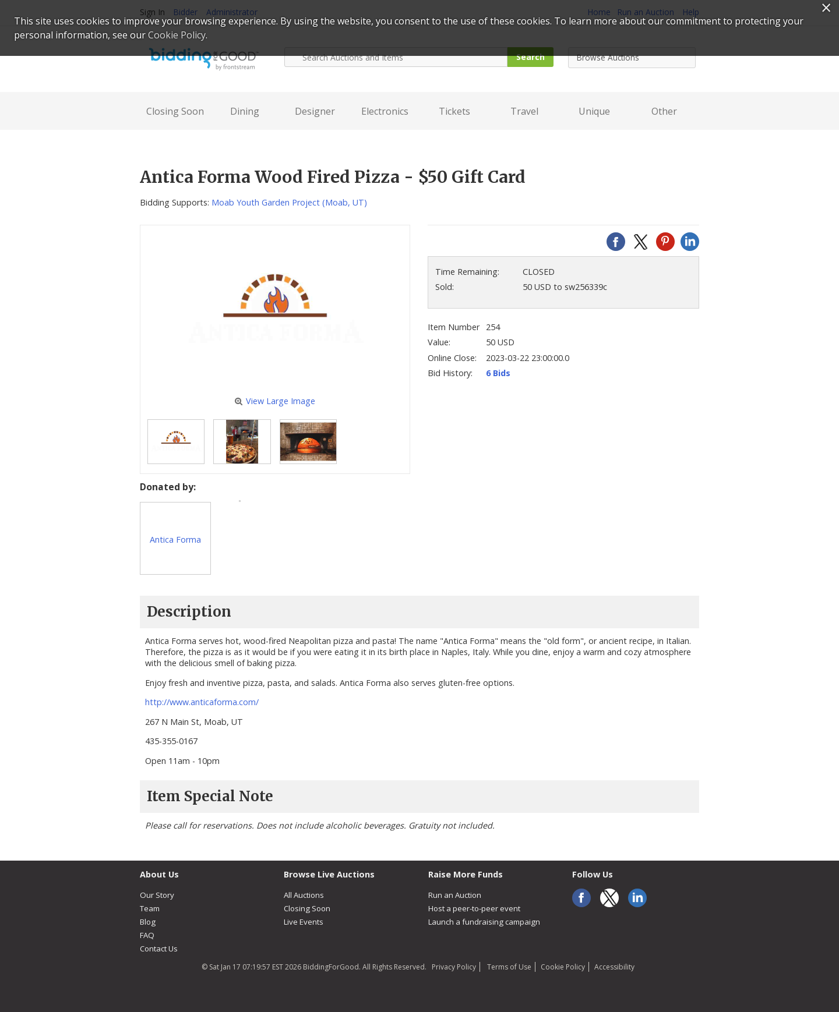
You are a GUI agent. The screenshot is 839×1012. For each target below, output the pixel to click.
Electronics (384, 111)
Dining (244, 111)
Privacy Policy (454, 967)
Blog (148, 922)
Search (530, 56)
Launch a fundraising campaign (484, 922)
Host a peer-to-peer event (474, 908)
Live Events (303, 922)
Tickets (454, 111)
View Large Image (275, 400)
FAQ (147, 935)
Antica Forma (175, 539)
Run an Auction (454, 895)
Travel (524, 111)
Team (150, 908)
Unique (594, 111)
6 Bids (498, 372)
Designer (315, 111)
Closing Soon (175, 111)
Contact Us (159, 948)
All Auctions (304, 895)
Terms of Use (508, 967)
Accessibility (614, 967)
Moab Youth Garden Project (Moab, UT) (289, 202)
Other (664, 111)
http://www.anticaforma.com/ (202, 701)
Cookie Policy (563, 967)
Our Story (157, 895)
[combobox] (632, 57)
